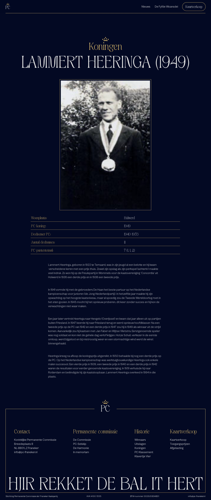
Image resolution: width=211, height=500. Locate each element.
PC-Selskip (79, 444)
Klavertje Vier (143, 456)
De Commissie (82, 439)
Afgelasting (176, 448)
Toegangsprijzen (180, 444)
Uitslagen (140, 444)
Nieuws (146, 6)
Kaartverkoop (194, 7)
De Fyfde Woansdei (166, 6)
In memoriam (81, 452)
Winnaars (140, 439)
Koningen (140, 448)
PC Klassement (144, 452)
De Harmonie (81, 448)
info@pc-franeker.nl (25, 452)
